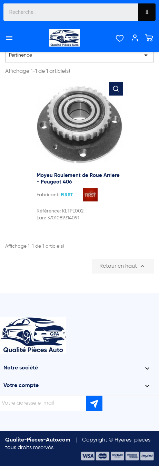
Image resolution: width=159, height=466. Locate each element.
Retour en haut (123, 266)
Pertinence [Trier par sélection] (79, 55)
